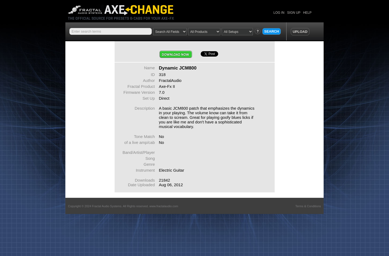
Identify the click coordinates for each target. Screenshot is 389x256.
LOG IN (279, 13)
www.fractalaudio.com (163, 206)
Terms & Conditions (308, 206)
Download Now (176, 54)
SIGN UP (293, 13)
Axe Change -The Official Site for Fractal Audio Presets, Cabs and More (125, 10)
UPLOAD (300, 32)
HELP (307, 13)
